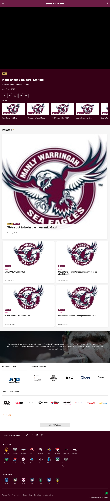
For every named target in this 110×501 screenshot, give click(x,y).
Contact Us (37, 495)
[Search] (107, 3)
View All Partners (55, 425)
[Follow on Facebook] (32, 435)
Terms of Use (6, 495)
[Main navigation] (3, 3)
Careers (25, 495)
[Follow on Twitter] (37, 435)
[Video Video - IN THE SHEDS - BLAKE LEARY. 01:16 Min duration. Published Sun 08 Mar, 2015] (29, 306)
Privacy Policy (16, 495)
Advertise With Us (48, 495)
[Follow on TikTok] (27, 435)
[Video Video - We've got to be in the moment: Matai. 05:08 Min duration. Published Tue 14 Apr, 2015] (54, 186)
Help (30, 495)
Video (5, 73)
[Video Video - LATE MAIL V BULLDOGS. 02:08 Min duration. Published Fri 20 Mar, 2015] (29, 262)
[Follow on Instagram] (42, 435)
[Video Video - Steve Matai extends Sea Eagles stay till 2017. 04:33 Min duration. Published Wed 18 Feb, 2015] (82, 306)
